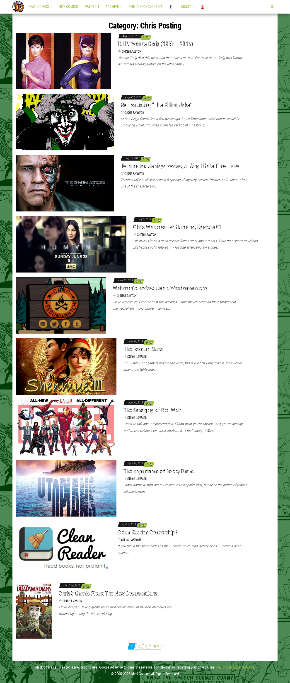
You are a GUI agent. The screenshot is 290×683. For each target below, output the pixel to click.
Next (155, 646)
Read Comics (40, 7)
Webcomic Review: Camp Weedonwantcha (160, 288)
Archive (114, 7)
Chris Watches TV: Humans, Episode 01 (177, 226)
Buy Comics (68, 7)
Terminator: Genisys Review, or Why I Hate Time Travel (180, 165)
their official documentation (234, 667)
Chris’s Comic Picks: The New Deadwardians (108, 593)
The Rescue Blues (143, 349)
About (187, 7)
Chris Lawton (132, 51)
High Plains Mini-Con (171, 7)
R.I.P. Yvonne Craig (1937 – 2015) (155, 43)
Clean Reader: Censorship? (147, 532)
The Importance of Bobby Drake (158, 471)
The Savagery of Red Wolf (152, 410)
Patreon (92, 7)
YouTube (203, 7)
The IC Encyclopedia (146, 7)
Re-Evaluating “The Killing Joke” (156, 104)
